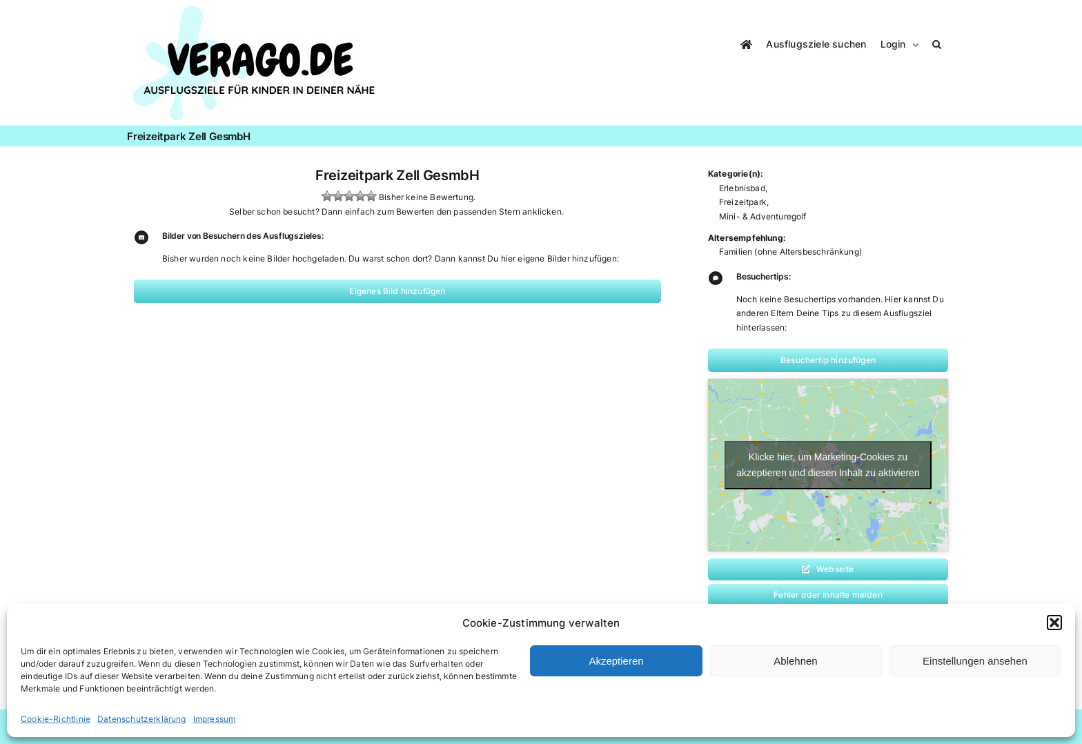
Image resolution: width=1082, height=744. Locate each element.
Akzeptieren (616, 661)
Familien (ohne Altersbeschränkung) (790, 251)
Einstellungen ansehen (975, 661)
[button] (1054, 622)
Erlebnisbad (742, 188)
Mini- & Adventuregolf (763, 216)
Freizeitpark (743, 202)
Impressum (214, 719)
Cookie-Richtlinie (55, 719)
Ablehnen (795, 661)
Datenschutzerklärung (141, 719)
